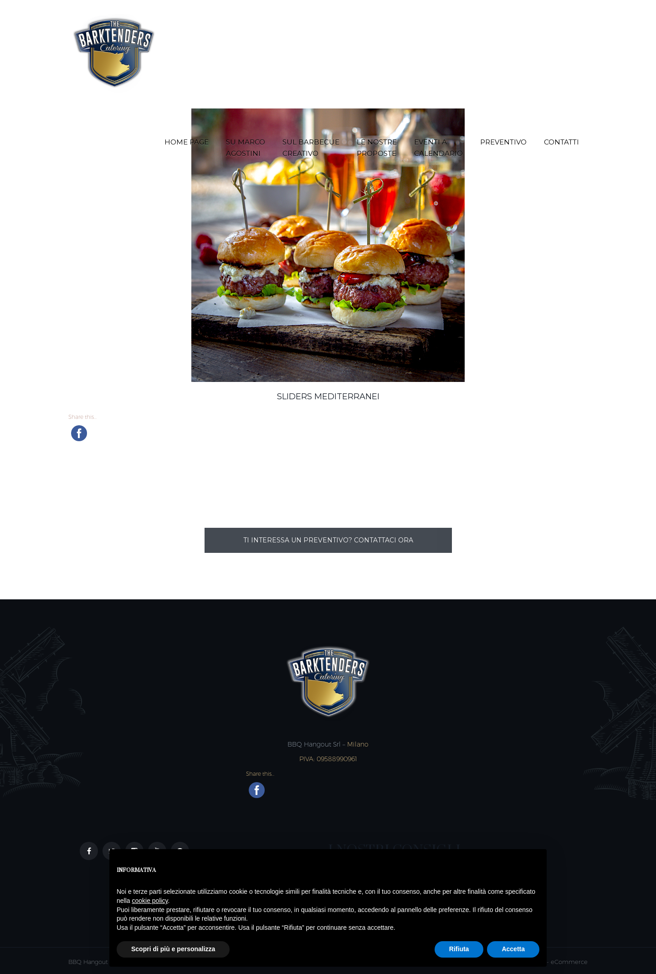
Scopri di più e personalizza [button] (173, 949)
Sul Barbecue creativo (310, 148)
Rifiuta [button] (459, 949)
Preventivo (503, 142)
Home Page (186, 142)
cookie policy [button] (150, 900)
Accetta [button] (513, 949)
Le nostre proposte (377, 148)
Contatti (561, 142)
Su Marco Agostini (245, 148)
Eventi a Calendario (438, 148)
